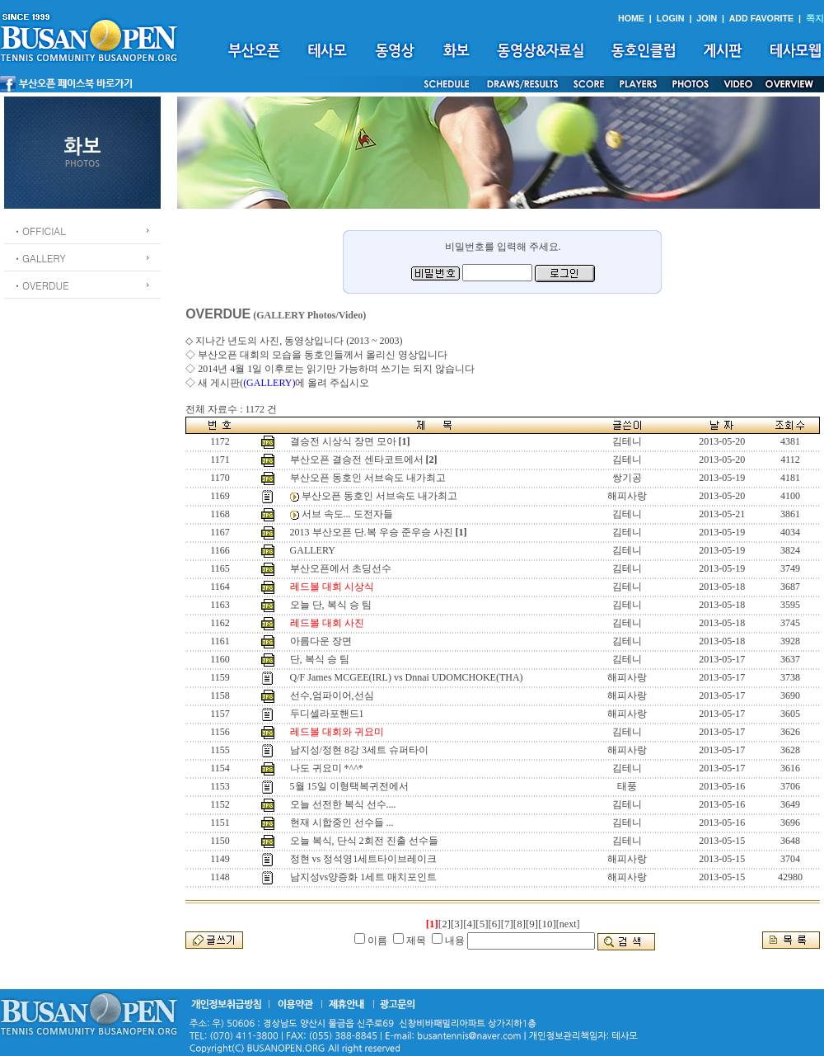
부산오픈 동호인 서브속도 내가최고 (368, 477)
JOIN (706, 18)
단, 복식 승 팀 (319, 659)
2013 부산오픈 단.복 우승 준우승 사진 (371, 532)
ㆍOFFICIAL (39, 231)
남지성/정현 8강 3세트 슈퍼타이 (359, 750)
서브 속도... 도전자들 (347, 514)
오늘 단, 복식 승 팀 (331, 604)
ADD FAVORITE (761, 18)
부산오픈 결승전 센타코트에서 (357, 459)
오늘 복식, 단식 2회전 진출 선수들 (364, 840)
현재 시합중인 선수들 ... (342, 822)
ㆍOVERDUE (40, 285)
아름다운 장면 (321, 641)
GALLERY (312, 550)
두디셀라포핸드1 (327, 713)
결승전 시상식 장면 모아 (343, 441)
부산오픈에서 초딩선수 (340, 568)
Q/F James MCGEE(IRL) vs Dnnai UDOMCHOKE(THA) (406, 677)
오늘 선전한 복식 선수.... (343, 804)
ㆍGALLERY (39, 258)
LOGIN (671, 18)
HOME (631, 18)
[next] (568, 924)
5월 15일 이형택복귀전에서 (349, 786)
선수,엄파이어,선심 (332, 695)
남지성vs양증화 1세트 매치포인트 (364, 877)
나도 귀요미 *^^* (326, 768)
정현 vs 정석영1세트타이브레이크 (364, 859)
